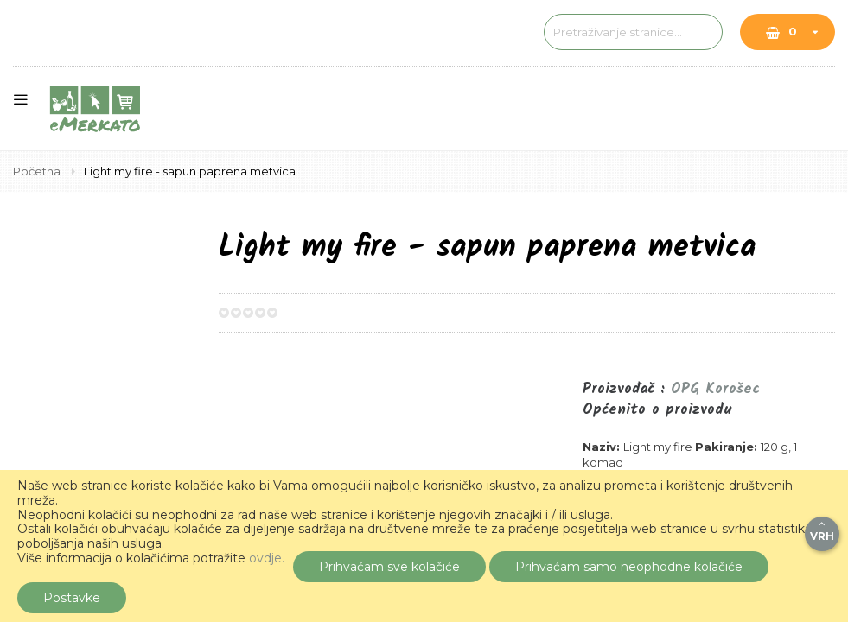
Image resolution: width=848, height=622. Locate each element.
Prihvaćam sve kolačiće (389, 566)
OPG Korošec (715, 389)
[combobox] (584, 32)
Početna (38, 171)
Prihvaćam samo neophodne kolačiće (629, 566)
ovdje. (266, 558)
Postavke (71, 598)
